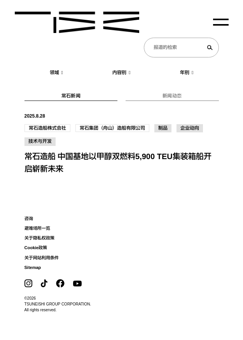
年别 (186, 72)
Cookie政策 (35, 247)
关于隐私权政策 (39, 238)
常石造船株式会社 (47, 128)
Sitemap (32, 267)
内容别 (121, 72)
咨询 (28, 218)
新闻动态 (172, 96)
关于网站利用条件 (41, 257)
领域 (56, 72)
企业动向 (189, 128)
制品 (163, 128)
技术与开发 (40, 141)
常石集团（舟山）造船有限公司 (112, 128)
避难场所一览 (37, 228)
